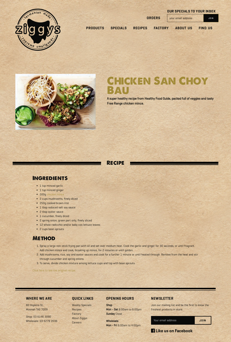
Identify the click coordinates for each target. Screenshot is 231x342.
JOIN (211, 18)
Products (95, 28)
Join (202, 320)
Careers (76, 322)
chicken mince (55, 194)
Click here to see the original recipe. (54, 270)
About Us (183, 28)
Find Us (205, 28)
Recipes (140, 28)
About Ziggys (79, 318)
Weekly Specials (81, 305)
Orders (153, 18)
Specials (119, 28)
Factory (161, 28)
